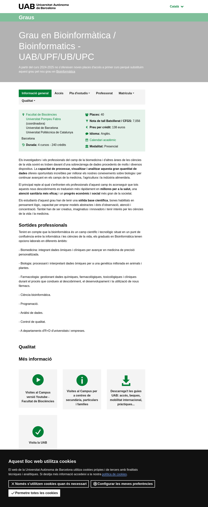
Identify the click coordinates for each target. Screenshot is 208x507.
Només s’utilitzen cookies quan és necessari (49, 484)
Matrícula (125, 93)
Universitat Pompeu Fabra (43, 120)
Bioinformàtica (80, 71)
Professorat (104, 93)
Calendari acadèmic (103, 141)
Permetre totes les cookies (34, 493)
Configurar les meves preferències (123, 484)
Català (179, 6)
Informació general (35, 93)
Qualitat (27, 101)
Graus (27, 17)
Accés (59, 93)
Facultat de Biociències (41, 115)
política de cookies (114, 474)
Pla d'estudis (78, 93)
